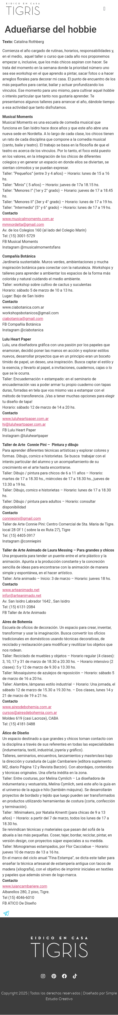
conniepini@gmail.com (21, 518)
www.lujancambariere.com (24, 886)
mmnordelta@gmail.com (23, 225)
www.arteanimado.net (20, 590)
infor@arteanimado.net (21, 596)
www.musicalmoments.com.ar (28, 219)
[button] (104, 9)
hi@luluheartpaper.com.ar (24, 424)
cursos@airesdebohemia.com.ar (29, 713)
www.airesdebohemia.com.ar (27, 707)
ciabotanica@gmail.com (22, 319)
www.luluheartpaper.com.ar (25, 419)
